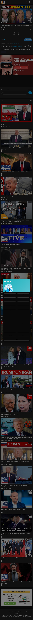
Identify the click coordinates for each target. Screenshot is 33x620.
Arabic (23, 294)
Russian (23, 302)
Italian (23, 327)
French (23, 298)
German (9, 302)
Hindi (10, 310)
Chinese (23, 310)
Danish (23, 335)
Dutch (10, 298)
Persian (9, 331)
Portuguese (10, 327)
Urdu (10, 314)
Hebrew (23, 318)
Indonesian (23, 314)
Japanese (23, 323)
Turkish (23, 306)
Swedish (23, 331)
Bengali (10, 323)
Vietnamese (10, 335)
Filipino (16, 339)
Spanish (9, 306)
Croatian (10, 318)
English (10, 294)
